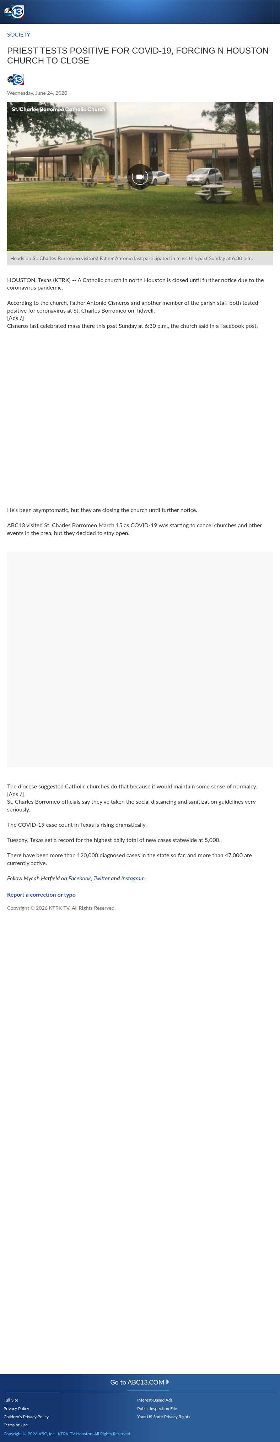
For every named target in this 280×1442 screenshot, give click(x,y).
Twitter (101, 878)
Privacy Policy (16, 1408)
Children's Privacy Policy (26, 1416)
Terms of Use (16, 1424)
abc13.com (148, 1382)
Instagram (133, 878)
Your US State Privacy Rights (163, 1416)
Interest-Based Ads (154, 1400)
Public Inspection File (157, 1408)
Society (18, 34)
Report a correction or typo (41, 894)
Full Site (11, 1400)
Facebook (80, 878)
